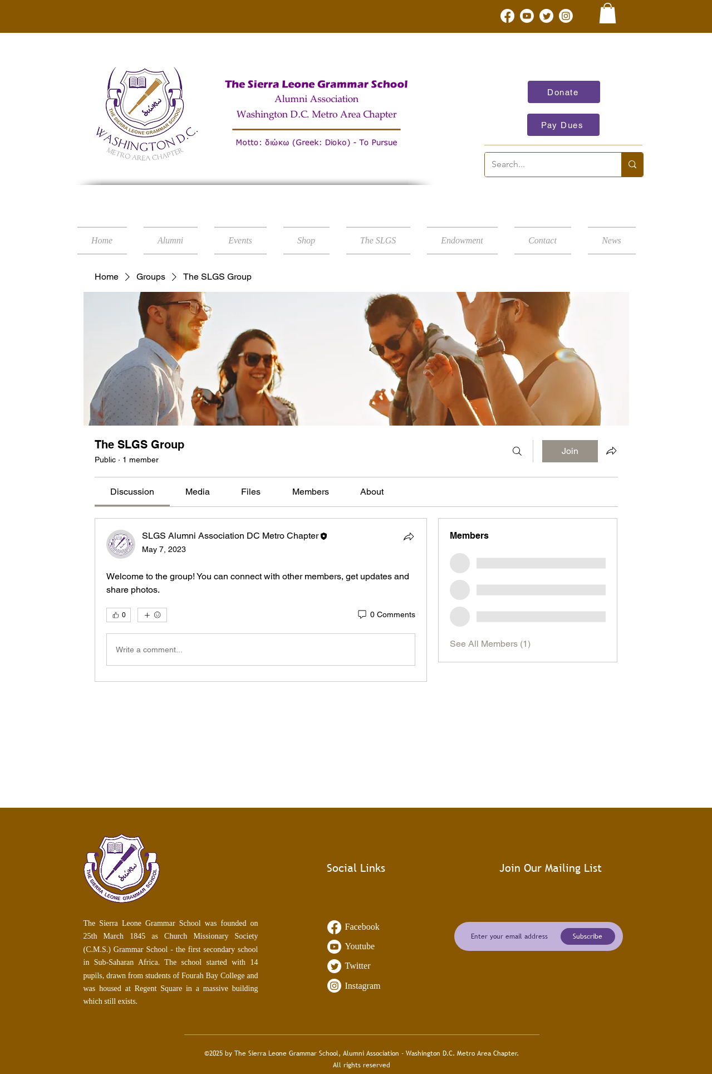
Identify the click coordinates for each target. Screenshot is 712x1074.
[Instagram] (566, 16)
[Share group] (611, 450)
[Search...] (545, 165)
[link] (607, 13)
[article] (261, 600)
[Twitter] (546, 16)
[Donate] (564, 92)
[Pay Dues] (563, 125)
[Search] (517, 451)
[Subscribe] (588, 936)
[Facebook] (507, 16)
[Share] (408, 536)
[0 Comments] (385, 615)
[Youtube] (527, 16)
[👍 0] (118, 615)
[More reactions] (152, 615)
